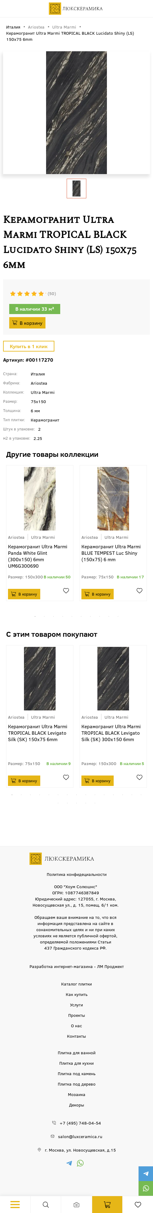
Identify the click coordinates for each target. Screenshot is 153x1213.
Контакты (76, 1036)
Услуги (76, 1004)
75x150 (38, 401)
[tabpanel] (39, 533)
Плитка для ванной (77, 1052)
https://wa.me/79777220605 (145, 1188)
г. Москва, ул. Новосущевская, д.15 (80, 1150)
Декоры (76, 1105)
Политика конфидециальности (77, 874)
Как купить (77, 994)
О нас (76, 1025)
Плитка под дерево (77, 1084)
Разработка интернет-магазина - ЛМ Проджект (76, 966)
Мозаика (76, 1094)
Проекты (76, 1015)
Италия (38, 374)
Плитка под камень (77, 1073)
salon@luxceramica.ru (80, 1136)
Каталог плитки (76, 984)
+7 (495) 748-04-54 (80, 1123)
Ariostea (36, 27)
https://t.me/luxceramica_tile (145, 1173)
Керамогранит (45, 420)
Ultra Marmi (64, 27)
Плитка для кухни (76, 1063)
